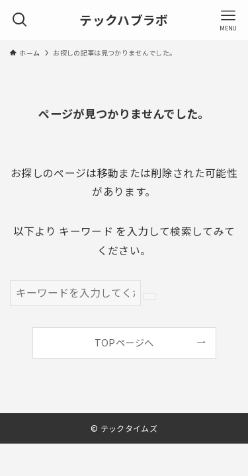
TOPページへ (124, 342)
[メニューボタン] (228, 20)
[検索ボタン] (20, 20)
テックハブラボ (123, 20)
